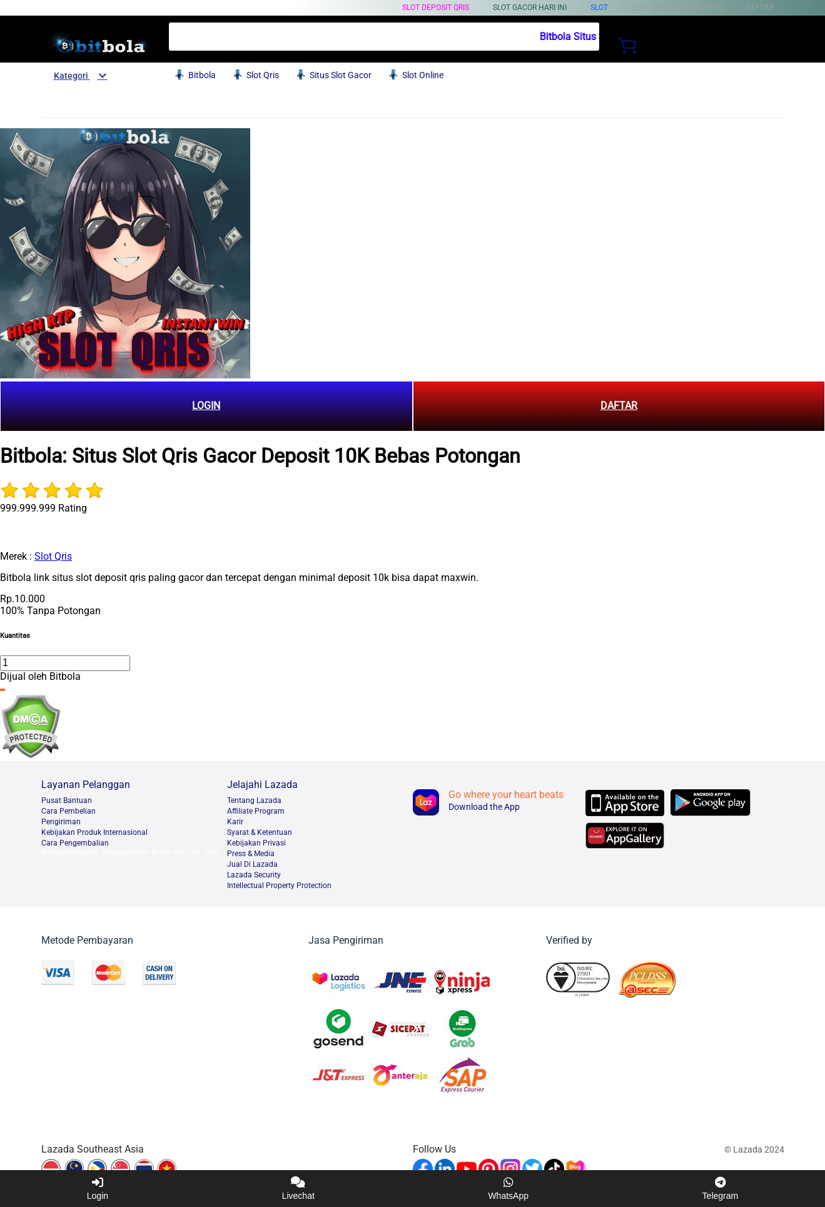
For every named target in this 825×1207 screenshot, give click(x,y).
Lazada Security (254, 875)
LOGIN (206, 406)
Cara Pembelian (68, 811)
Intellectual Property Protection (279, 885)
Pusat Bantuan (66, 800)
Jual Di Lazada (252, 864)
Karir (235, 821)
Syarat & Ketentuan (259, 832)
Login (97, 1188)
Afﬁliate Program (256, 811)
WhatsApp (508, 1188)
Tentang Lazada (254, 800)
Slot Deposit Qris (435, 7)
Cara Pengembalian (75, 843)
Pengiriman (61, 821)
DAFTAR (618, 406)
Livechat (298, 1188)
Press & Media (251, 853)
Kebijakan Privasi (256, 843)
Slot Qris (53, 556)
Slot (599, 7)
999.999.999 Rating (43, 508)
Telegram (720, 1188)
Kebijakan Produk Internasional (94, 832)
